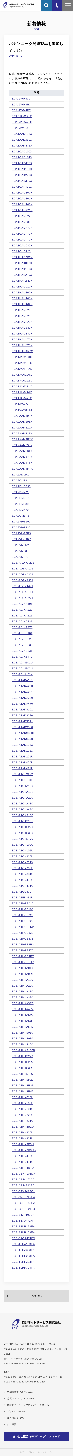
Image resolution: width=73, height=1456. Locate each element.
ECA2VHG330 (21, 527)
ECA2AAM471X (22, 462)
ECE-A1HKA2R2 (22, 991)
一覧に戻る (36, 1295)
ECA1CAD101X (22, 157)
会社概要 (11, 1424)
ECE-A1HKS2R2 (22, 1061)
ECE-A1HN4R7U (23, 1167)
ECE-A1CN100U (22, 844)
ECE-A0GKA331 (22, 580)
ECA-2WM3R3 (21, 104)
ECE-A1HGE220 (22, 915)
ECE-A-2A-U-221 (23, 562)
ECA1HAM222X (22, 321)
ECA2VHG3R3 (21, 533)
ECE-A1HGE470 (22, 950)
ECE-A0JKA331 (22, 621)
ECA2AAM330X (22, 445)
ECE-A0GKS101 (22, 592)
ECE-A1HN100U (22, 1103)
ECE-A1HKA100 (22, 979)
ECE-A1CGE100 (22, 780)
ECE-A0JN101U (22, 662)
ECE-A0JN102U (22, 668)
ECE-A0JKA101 (22, 603)
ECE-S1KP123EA (23, 1226)
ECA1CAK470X (22, 186)
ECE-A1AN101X (22, 744)
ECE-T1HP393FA (23, 1267)
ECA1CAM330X (22, 222)
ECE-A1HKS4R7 (22, 1073)
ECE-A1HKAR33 (22, 1020)
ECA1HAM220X (22, 310)
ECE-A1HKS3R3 (22, 1067)
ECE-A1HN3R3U (23, 1144)
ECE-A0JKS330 (22, 644)
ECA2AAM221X (22, 433)
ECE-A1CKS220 (22, 827)
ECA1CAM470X (22, 227)
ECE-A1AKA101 (22, 680)
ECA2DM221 (20, 492)
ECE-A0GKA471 (22, 586)
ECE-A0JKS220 (22, 639)
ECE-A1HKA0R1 (22, 973)
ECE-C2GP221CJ (23, 1208)
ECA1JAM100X (22, 357)
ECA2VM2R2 (20, 545)
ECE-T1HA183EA (23, 1244)
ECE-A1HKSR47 (22, 1091)
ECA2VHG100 (21, 521)
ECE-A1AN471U (22, 768)
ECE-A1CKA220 (22, 797)
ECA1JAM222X (22, 380)
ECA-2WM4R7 (21, 110)
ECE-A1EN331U (22, 897)
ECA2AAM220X (22, 427)
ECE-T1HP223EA (23, 1255)
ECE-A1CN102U (22, 850)
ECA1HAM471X (22, 345)
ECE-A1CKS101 (22, 821)
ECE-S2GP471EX (23, 1238)
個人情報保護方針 (16, 1418)
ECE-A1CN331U (22, 874)
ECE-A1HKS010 (22, 1032)
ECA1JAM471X (22, 398)
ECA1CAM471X (22, 233)
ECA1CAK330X (22, 180)
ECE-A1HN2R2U (23, 1126)
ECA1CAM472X (22, 239)
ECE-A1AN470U (22, 762)
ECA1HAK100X (22, 269)
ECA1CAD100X (22, 151)
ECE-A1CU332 (21, 891)
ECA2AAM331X (22, 451)
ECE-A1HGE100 (22, 909)
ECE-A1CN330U (22, 868)
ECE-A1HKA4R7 (22, 1009)
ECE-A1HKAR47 (22, 1026)
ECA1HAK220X (22, 274)
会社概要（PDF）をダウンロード (38, 1436)
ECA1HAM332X (22, 333)
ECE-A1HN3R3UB (24, 1150)
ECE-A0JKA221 (22, 615)
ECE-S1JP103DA (23, 1214)
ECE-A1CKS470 (22, 838)
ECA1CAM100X (22, 192)
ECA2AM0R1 (20, 474)
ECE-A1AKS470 (22, 738)
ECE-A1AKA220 (22, 686)
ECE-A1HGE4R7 (23, 956)
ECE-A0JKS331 (22, 650)
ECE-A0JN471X (22, 674)
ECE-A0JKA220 (22, 609)
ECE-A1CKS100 (22, 815)
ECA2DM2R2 (20, 498)
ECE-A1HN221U (22, 1120)
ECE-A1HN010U (22, 1097)
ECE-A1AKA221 (22, 691)
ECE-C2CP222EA (23, 1197)
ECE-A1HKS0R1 (22, 1038)
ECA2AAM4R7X (22, 468)
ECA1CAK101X (22, 169)
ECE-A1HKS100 (22, 1044)
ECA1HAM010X (22, 286)
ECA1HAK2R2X (22, 280)
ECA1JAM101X (22, 363)
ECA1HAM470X (22, 339)
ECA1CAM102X (22, 204)
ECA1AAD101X (22, 133)
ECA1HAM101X (22, 298)
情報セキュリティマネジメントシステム (28, 1405)
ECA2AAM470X (22, 456)
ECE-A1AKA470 (22, 703)
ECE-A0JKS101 (22, 633)
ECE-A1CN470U (22, 879)
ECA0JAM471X (22, 122)
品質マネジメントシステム (21, 1398)
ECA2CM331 (20, 480)
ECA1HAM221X (22, 316)
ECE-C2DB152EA (23, 1202)
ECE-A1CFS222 (22, 774)
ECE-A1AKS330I (23, 733)
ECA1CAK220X (22, 175)
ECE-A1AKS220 (22, 715)
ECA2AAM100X (22, 415)
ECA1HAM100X (22, 292)
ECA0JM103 (20, 128)
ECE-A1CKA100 (22, 785)
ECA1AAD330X (22, 139)
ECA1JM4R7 (20, 404)
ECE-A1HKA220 (22, 985)
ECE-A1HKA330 (22, 997)
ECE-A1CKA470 (22, 809)
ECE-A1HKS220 (22, 1056)
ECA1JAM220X (22, 374)
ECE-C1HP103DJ (23, 1173)
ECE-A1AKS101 (22, 709)
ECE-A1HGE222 (22, 921)
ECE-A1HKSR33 (22, 1085)
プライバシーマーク (17, 1411)
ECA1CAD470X (22, 163)
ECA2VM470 (20, 556)
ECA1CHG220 (21, 251)
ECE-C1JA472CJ (23, 1179)
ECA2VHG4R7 (21, 539)
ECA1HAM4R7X (22, 351)
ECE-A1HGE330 (22, 932)
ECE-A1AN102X (22, 750)
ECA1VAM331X (22, 410)
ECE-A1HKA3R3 (22, 1003)
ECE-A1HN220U (22, 1114)
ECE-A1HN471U (22, 1161)
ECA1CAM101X (22, 198)
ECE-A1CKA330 (22, 803)
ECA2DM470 (20, 509)
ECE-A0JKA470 (22, 627)
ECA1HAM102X (22, 304)
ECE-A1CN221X (22, 862)
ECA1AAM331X (22, 145)
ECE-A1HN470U (22, 1155)
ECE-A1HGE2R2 (23, 926)
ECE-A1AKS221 (22, 721)
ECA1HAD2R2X (22, 257)
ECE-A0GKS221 (22, 597)
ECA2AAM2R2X (22, 439)
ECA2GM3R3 (20, 515)
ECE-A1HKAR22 (22, 1015)
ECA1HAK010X (22, 263)
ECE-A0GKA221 (22, 574)
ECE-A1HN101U (22, 1108)
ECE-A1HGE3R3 (23, 944)
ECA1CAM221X (22, 210)
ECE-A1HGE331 (22, 938)
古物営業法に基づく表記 (20, 1392)
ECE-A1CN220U (22, 856)
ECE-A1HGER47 (23, 962)
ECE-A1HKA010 (22, 968)
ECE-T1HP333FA (23, 1261)
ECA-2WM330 (21, 98)
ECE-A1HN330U (22, 1132)
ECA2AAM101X (22, 421)
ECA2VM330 (20, 550)
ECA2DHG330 (21, 486)
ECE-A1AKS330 (22, 727)
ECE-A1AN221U (22, 756)
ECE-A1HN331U (22, 1138)
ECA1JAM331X (22, 386)
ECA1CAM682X (22, 245)
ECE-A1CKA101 (22, 791)
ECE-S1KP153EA (23, 1232)
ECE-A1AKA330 (22, 697)
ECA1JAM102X (22, 368)
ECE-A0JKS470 (22, 656)
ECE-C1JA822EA (23, 1185)
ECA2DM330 (20, 503)
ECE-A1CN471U (22, 885)
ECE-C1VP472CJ (23, 1191)
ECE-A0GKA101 (22, 568)
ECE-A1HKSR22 (22, 1079)
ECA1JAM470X (22, 392)
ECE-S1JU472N (22, 1220)
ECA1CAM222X (22, 216)
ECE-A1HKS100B (23, 1050)
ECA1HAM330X (22, 327)
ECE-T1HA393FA (23, 1249)
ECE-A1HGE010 (22, 903)
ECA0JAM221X (22, 116)
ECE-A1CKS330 (22, 832)
